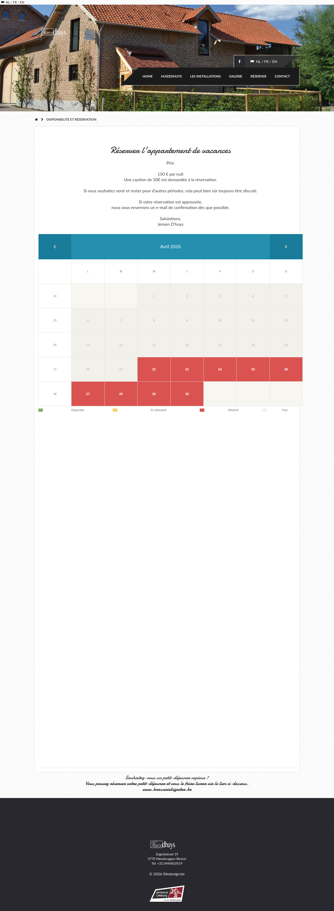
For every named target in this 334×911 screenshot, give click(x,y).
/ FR (13, 2)
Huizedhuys (171, 76)
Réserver (258, 76)
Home (148, 76)
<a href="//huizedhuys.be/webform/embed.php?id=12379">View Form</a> (170, 587)
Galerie (235, 76)
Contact (282, 76)
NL (7, 2)
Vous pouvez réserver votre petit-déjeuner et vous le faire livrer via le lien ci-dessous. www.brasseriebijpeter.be (166, 786)
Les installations (205, 76)
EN (22, 2)
